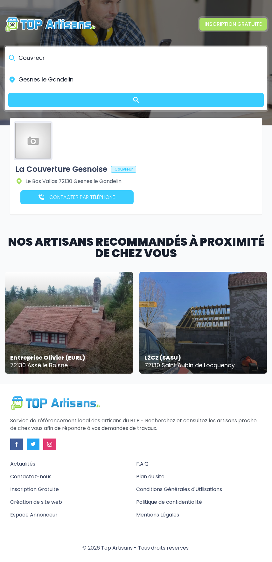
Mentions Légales (157, 514)
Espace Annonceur (34, 514)
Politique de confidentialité (169, 502)
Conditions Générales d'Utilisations (179, 489)
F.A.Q (142, 463)
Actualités (22, 463)
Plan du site (150, 476)
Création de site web (36, 502)
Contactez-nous (31, 476)
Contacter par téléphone (76, 197)
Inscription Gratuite (233, 24)
